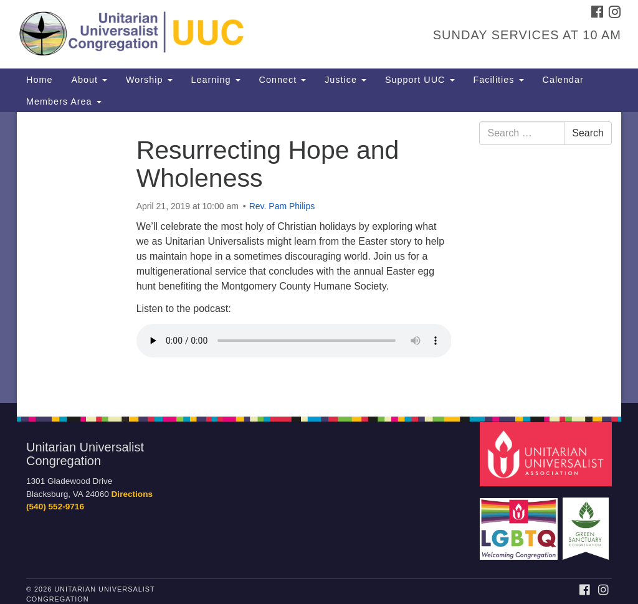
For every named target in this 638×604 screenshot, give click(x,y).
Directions (132, 494)
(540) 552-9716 (55, 506)
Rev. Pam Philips (282, 206)
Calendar (563, 80)
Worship (149, 80)
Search (588, 133)
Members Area (64, 101)
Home (39, 80)
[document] (319, 257)
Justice (345, 80)
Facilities (499, 80)
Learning (215, 80)
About (89, 80)
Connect (283, 80)
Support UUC (420, 80)
